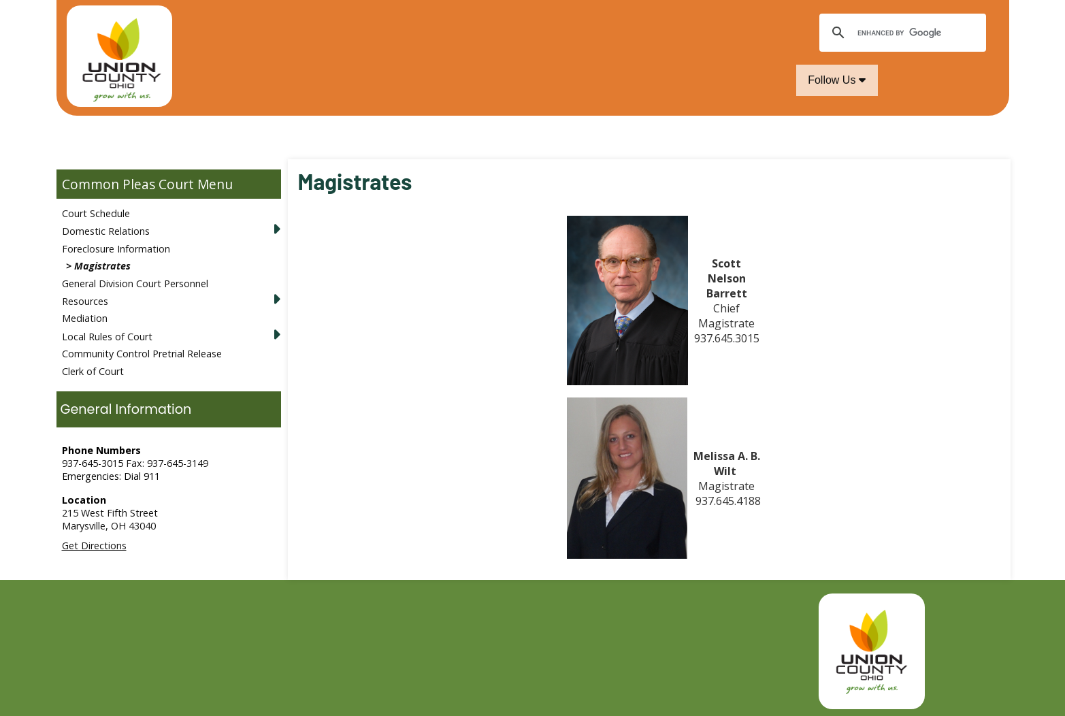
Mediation (85, 318)
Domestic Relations (106, 231)
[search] (900, 33)
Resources (85, 301)
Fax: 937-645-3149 (167, 463)
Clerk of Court (93, 371)
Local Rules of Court (107, 336)
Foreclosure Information (116, 248)
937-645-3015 (92, 463)
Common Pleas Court (128, 184)
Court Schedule (96, 213)
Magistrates (102, 265)
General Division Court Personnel (135, 283)
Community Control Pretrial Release (142, 353)
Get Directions (94, 545)
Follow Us (837, 80)
